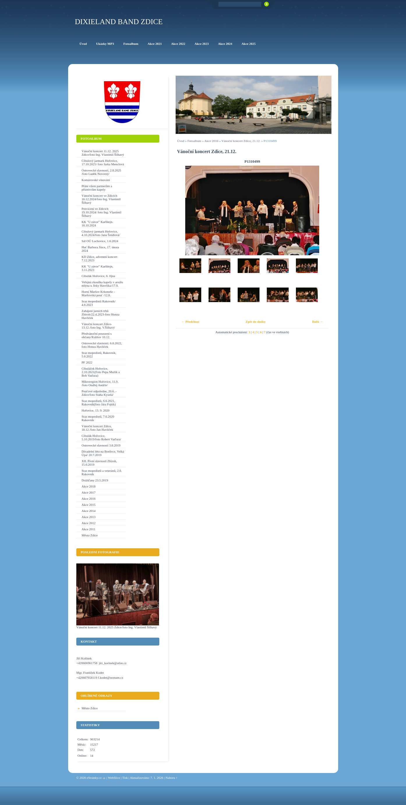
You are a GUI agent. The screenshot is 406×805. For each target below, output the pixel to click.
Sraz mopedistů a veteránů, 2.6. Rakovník (102, 472)
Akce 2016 (211, 141)
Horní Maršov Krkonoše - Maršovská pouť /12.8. (98, 293)
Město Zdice (90, 535)
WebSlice (114, 777)
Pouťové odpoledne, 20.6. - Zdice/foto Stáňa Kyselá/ (99, 392)
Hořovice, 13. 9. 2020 (96, 410)
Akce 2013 (89, 517)
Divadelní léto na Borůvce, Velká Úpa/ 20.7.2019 (103, 453)
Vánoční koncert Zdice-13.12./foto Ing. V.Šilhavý (98, 325)
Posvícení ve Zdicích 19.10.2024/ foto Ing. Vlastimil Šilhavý (101, 212)
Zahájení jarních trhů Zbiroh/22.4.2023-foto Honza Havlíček (100, 314)
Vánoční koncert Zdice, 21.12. (240, 141)
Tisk (125, 777)
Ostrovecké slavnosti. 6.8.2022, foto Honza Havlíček (102, 344)
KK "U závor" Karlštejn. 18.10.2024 (97, 223)
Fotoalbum (194, 141)
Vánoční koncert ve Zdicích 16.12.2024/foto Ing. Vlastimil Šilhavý (101, 199)
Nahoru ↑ (171, 777)
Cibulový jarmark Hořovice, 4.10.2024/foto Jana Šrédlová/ (101, 233)
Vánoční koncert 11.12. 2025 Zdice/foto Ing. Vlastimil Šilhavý (103, 152)
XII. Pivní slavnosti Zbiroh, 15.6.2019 (99, 462)
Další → (317, 321)
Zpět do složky (255, 321)
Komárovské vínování (96, 180)
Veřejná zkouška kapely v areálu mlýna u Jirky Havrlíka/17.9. (102, 283)
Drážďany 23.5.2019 (95, 480)
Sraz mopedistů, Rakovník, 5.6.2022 (99, 354)
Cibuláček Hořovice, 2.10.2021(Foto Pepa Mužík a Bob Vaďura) (101, 372)
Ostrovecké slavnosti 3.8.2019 (101, 445)
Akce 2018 (89, 486)
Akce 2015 (89, 504)
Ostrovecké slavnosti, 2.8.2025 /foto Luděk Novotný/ (101, 172)
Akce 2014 (89, 511)
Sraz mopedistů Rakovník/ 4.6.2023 (99, 302)
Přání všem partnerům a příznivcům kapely (97, 187)
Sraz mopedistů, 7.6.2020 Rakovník (98, 418)
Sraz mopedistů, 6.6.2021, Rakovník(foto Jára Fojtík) (99, 402)
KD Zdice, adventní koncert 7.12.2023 (99, 258)
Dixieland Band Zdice (119, 21)
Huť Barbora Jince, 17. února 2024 (100, 248)
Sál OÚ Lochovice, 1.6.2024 (100, 241)
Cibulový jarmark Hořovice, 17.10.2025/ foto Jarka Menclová (103, 162)
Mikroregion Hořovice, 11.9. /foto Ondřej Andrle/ (100, 383)
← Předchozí (190, 321)
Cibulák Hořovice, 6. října (98, 276)
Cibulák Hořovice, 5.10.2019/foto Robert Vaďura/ (101, 437)
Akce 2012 (89, 523)
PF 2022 (87, 362)
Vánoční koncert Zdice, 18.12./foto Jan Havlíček (97, 427)
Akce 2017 (89, 492)
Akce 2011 (89, 529)
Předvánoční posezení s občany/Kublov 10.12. (97, 335)
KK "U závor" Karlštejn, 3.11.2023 (97, 268)
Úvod (180, 141)
